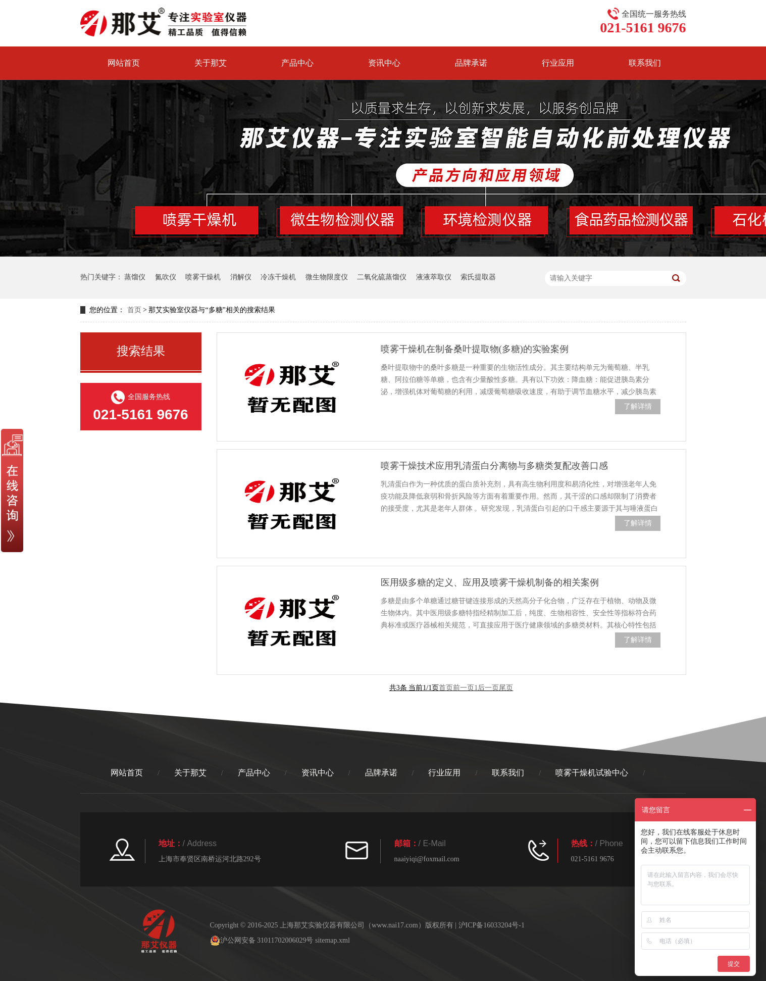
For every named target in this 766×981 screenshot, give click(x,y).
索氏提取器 (478, 277)
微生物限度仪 (326, 277)
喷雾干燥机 (203, 277)
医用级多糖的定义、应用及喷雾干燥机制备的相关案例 (490, 582)
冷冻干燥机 (278, 277)
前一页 (463, 688)
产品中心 (297, 63)
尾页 (506, 688)
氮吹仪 (165, 277)
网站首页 (124, 63)
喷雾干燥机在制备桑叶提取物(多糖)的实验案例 (475, 349)
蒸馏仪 (134, 277)
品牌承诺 (471, 63)
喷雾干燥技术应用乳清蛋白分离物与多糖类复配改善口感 (494, 466)
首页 (134, 310)
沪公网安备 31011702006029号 (262, 941)
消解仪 (240, 277)
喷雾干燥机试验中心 (591, 772)
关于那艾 (210, 63)
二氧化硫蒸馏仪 (381, 277)
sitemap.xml (332, 940)
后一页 (488, 688)
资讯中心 (384, 63)
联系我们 (645, 63)
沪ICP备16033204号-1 (491, 925)
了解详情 (638, 406)
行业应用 (558, 63)
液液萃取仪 (433, 277)
